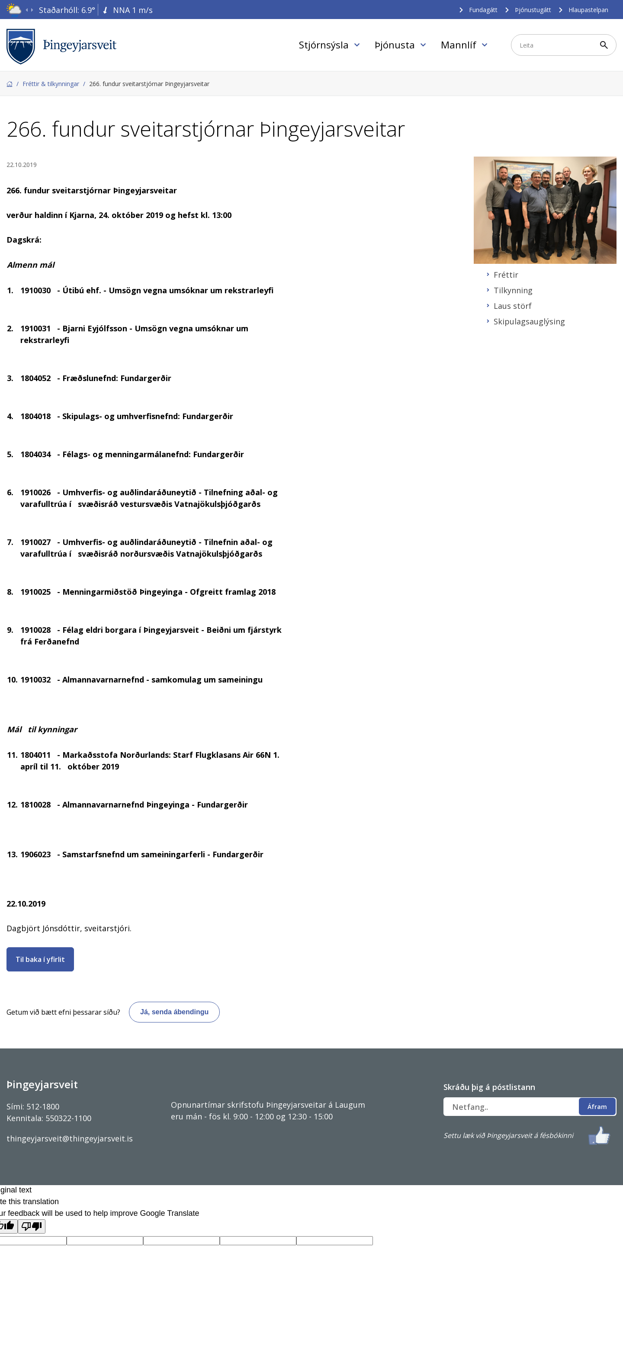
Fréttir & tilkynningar (50, 84)
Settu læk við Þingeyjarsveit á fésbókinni (508, 1135)
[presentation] (26, 10)
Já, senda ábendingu (174, 1012)
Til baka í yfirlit (40, 959)
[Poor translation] (31, 1226)
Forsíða (9, 84)
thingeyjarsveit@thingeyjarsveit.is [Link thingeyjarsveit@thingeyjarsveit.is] (69, 1138)
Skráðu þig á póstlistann (489, 1087)
